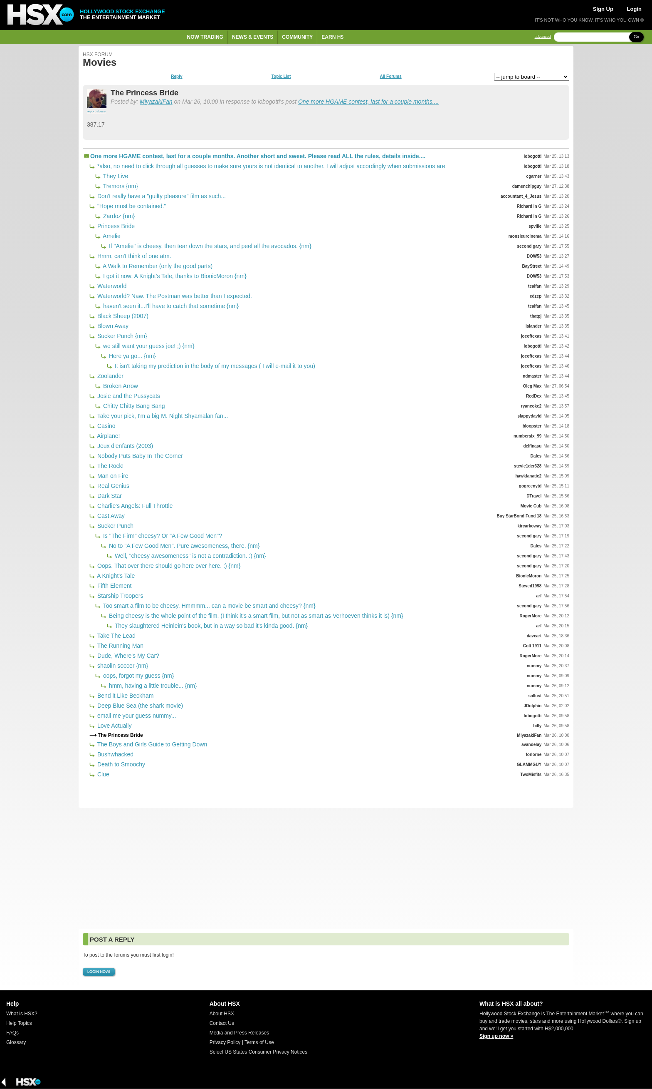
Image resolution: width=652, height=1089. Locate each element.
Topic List (281, 77)
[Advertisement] (326, 868)
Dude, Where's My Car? (127, 655)
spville (535, 226)
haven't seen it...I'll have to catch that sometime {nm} (170, 306)
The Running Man (119, 645)
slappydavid (529, 416)
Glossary (16, 1042)
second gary (529, 246)
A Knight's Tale (115, 575)
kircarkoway (529, 526)
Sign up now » (496, 1036)
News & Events (252, 37)
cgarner (534, 176)
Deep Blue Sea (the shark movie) (139, 705)
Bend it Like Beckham (124, 695)
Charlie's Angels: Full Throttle (134, 505)
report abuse (96, 111)
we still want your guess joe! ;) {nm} (147, 346)
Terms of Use (259, 1042)
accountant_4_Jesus (521, 196)
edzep (535, 296)
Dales (536, 456)
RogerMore (530, 616)
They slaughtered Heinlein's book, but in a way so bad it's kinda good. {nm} (210, 625)
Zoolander (109, 376)
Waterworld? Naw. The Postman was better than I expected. (174, 296)
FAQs (12, 1033)
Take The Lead (116, 635)
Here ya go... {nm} (131, 356)
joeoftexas (531, 336)
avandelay (531, 744)
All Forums (390, 77)
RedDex (533, 396)
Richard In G (529, 206)
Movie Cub (531, 506)
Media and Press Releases (239, 1033)
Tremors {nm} (119, 186)
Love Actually (113, 725)
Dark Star (109, 495)
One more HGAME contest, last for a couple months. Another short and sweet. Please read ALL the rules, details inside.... (257, 156)
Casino (105, 426)
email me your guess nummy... (136, 715)
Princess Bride (115, 226)
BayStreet (532, 266)
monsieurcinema (525, 236)
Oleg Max (532, 386)
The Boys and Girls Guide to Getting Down (151, 744)
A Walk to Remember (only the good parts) (156, 266)
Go (636, 37)
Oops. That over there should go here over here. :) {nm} (168, 565)
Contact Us (222, 1023)
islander (533, 326)
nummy (534, 666)
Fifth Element (113, 585)
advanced (543, 37)
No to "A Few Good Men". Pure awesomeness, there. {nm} (183, 545)
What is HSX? (21, 1014)
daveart (534, 636)
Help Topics (19, 1023)
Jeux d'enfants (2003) (124, 446)
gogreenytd (530, 486)
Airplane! (108, 436)
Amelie (111, 236)
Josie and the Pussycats (128, 396)
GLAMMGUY (529, 764)
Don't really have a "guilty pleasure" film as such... (161, 196)
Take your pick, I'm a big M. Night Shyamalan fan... (162, 416)
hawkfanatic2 (528, 476)
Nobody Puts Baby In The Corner (139, 456)
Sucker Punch (114, 525)
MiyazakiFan (156, 101)
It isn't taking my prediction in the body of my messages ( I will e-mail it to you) (214, 366)
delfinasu (532, 446)
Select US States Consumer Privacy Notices (258, 1052)
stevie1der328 (527, 466)
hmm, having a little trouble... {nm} (152, 685)
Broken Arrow (119, 386)
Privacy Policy (225, 1042)
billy (537, 726)
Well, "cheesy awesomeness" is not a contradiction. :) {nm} (189, 555)
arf (538, 596)
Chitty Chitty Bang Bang (133, 406)
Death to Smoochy (120, 764)
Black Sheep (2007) (122, 316)
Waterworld (111, 286)
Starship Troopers (119, 595)
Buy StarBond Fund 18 (518, 516)
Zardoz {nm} (118, 216)
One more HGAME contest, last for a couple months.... (368, 101)
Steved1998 (530, 586)
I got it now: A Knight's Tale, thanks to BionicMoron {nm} (174, 276)
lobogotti (533, 156)
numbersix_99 (527, 436)
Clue (102, 774)
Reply (176, 77)
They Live (114, 176)
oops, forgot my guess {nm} (137, 675)
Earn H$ (332, 37)
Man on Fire (112, 475)
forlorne (534, 754)
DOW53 (534, 256)
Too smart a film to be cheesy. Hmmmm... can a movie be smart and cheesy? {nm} (208, 605)
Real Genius (112, 485)
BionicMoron (528, 576)
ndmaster (532, 376)
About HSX (222, 1014)
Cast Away (110, 515)
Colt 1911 (532, 646)
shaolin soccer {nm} (122, 665)
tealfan (534, 286)
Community (297, 37)
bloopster (532, 426)
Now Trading (205, 37)
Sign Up (603, 9)
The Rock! (109, 465)
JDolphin (533, 706)
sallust (535, 696)
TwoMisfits (530, 774)
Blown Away (112, 326)
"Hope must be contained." (131, 206)
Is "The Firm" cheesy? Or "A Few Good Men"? (161, 535)
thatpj (535, 316)
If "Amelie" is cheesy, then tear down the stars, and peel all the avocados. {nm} (209, 246)
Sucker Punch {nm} (121, 336)
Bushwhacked (114, 754)
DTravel (533, 496)
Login (634, 9)
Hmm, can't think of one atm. (133, 256)
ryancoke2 (531, 406)
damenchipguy (527, 186)
